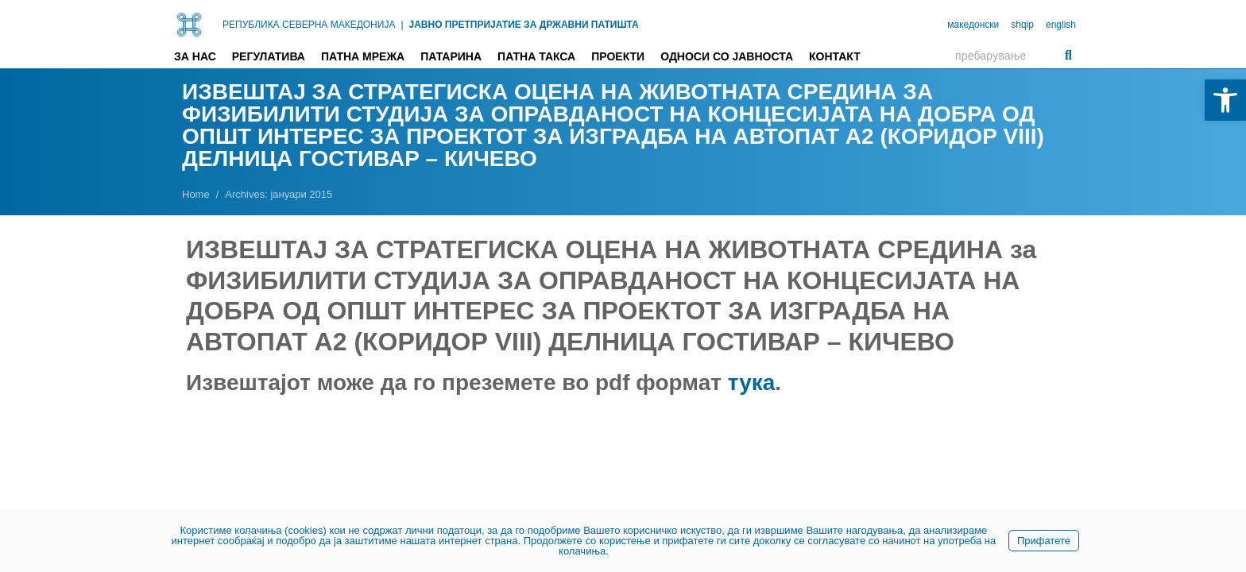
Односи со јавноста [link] (726, 56)
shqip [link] (1022, 24)
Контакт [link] (835, 56)
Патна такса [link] (536, 56)
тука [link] (752, 382)
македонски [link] (973, 24)
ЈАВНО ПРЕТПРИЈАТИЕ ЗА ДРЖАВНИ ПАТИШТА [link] (524, 24)
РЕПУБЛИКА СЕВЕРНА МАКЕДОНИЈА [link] (308, 24)
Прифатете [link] (1043, 541)
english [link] (1061, 24)
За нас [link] (195, 56)
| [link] (401, 24)
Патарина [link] (451, 56)
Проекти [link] (617, 56)
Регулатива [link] (268, 56)
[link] (1225, 100)
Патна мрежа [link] (362, 56)
